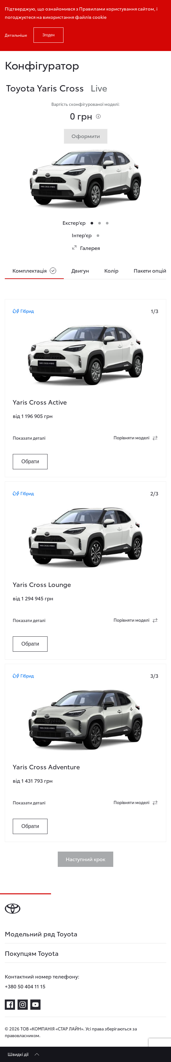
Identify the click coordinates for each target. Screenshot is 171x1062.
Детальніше (16, 35)
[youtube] (35, 1005)
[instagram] (23, 1005)
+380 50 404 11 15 (25, 986)
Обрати (30, 461)
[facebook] (10, 1005)
